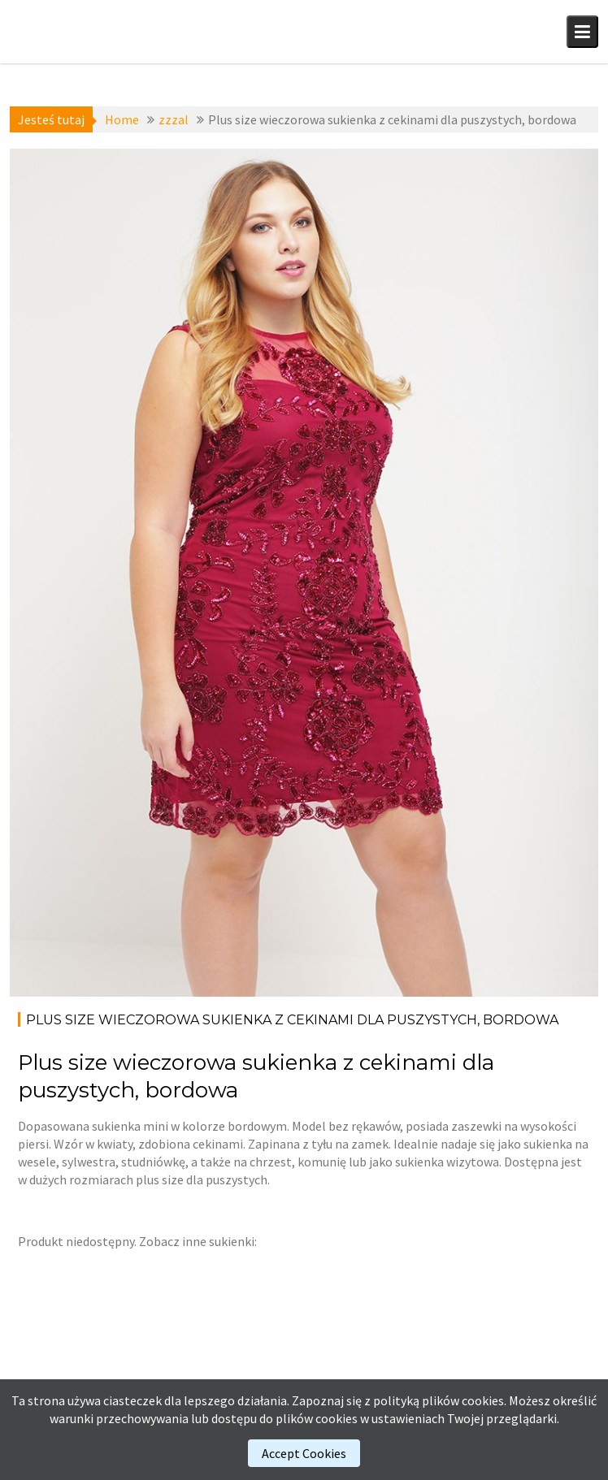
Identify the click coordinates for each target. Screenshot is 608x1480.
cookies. (484, 1400)
